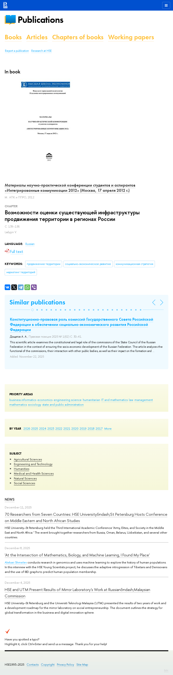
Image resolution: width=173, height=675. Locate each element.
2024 (42, 428)
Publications (40, 20)
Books (13, 37)
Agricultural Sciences (28, 459)
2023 (50, 428)
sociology (34, 404)
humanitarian (91, 400)
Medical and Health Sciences (34, 473)
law (131, 400)
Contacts (33, 665)
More (108, 428)
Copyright (48, 665)
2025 (34, 428)
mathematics (18, 404)
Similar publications (37, 302)
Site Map (82, 665)
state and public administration (63, 404)
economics (44, 400)
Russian (30, 244)
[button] (32, 310)
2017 (99, 428)
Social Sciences (24, 483)
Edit (166, 670)
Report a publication (17, 51)
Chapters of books (77, 37)
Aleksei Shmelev (16, 562)
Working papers (131, 37)
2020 (75, 428)
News (10, 499)
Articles (36, 37)
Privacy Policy (65, 665)
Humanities (21, 469)
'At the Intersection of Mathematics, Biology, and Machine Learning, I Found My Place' (77, 555)
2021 (66, 428)
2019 (83, 428)
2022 (58, 428)
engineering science (68, 400)
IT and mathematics (114, 400)
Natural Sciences (25, 478)
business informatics (22, 400)
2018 (91, 428)
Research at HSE (41, 51)
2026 (27, 428)
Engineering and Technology (33, 464)
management (143, 400)
